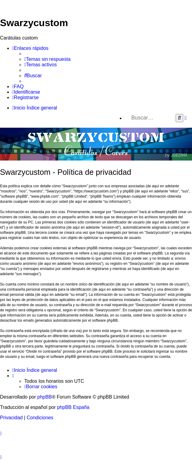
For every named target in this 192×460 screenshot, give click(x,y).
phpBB (44, 396)
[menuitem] (47, 59)
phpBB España (73, 407)
